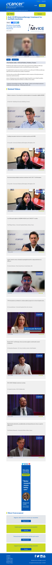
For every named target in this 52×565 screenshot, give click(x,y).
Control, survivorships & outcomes (36, 83)
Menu (10, 14)
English (38, 1)
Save (8, 59)
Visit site (26, 530)
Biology (26, 83)
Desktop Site (9, 561)
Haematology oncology (17, 83)
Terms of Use (9, 559)
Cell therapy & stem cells (25, 85)
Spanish (44, 1)
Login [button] (35, 5)
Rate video (15, 59)
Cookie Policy (9, 558)
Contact (8, 555)
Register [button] (42, 5)
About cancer (26, 539)
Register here (26, 521)
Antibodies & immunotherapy (13, 85)
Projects (8, 557)
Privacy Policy (9, 562)
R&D (23, 83)
